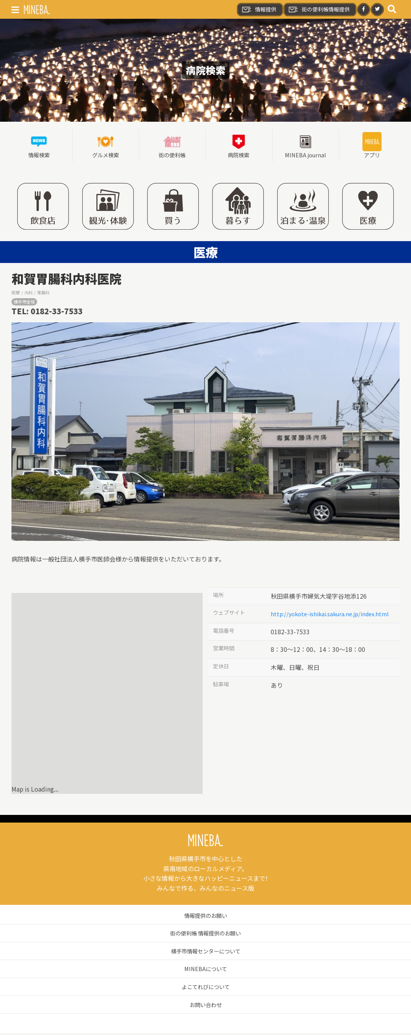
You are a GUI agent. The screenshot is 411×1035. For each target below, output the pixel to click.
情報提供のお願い (205, 917)
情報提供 (259, 9)
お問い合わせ (205, 1006)
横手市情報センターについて (205, 952)
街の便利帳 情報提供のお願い (205, 934)
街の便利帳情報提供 (319, 9)
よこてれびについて (205, 988)
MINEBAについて (205, 970)
